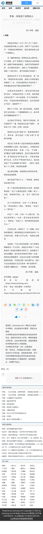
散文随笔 (18, 286)
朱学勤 (4, 502)
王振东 (32, 485)
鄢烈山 (23, 468)
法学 (10, 8)
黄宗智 (13, 471)
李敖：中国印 (6, 416)
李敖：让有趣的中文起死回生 (12, 398)
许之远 (4, 499)
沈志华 (4, 477)
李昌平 (4, 480)
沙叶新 (32, 494)
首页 (3, 8)
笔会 (11, 286)
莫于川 (32, 502)
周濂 (3, 482)
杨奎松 (23, 480)
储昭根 (23, 497)
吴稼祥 (32, 497)
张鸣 (13, 480)
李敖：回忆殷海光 (8, 404)
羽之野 (4, 505)
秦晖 (3, 465)
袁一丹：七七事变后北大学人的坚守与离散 (16, 447)
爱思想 (7, 3)
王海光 (32, 480)
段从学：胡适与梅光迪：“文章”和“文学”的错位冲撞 (19, 432)
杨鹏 (13, 482)
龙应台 (32, 465)
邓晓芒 (23, 482)
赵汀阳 (23, 477)
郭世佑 (13, 485)
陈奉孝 (4, 485)
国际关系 (36, 8)
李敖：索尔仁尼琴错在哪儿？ (12, 419)
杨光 (31, 505)
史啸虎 (23, 488)
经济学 (18, 8)
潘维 (13, 502)
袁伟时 (13, 488)
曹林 (13, 468)
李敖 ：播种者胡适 (8, 410)
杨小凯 (23, 499)
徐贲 (3, 474)
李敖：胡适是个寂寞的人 (10, 407)
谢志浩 (13, 505)
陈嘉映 (4, 471)
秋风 (3, 491)
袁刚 (13, 499)
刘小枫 (13, 491)
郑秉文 (23, 502)
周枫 (3, 494)
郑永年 (23, 465)
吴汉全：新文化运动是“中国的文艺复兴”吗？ (17, 453)
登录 (21, 378)
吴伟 (22, 494)
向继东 (13, 477)
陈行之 (13, 465)
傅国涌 (32, 468)
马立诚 (23, 474)
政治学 (26, 8)
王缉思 (32, 482)
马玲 (22, 485)
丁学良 (4, 468)
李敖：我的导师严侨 (9, 401)
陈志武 (32, 471)
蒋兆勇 (13, 494)
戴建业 (32, 477)
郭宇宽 (13, 474)
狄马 (3, 488)
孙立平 (23, 505)
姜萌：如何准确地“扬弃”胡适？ (12, 429)
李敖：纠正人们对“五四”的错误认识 (14, 413)
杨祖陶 (32, 474)
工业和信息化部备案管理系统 (21, 518)
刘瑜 (3, 497)
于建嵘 (23, 471)
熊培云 (32, 488)
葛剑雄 (13, 497)
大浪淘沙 (27, 286)
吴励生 (32, 499)
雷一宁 (32, 491)
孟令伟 (23, 491)
